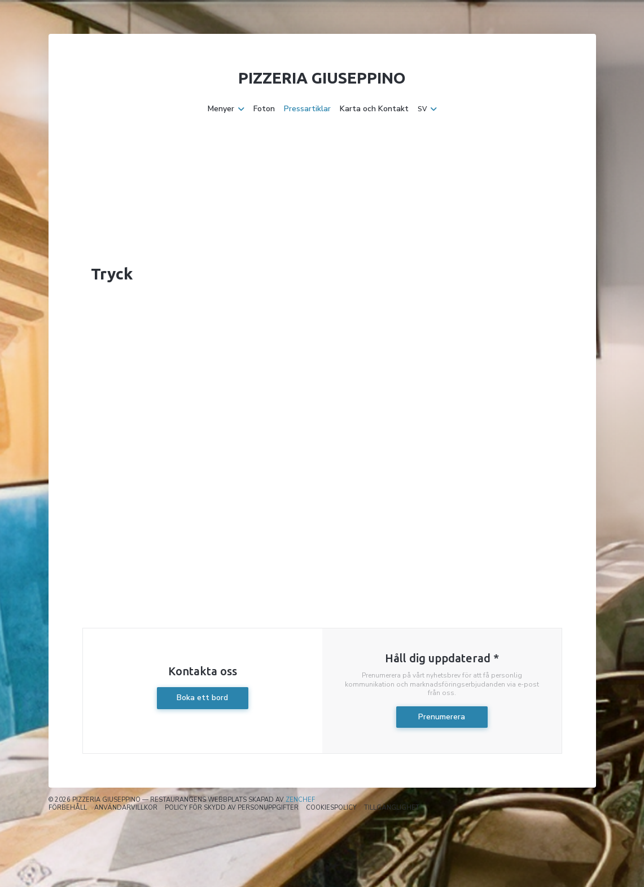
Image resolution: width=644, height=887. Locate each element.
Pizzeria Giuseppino (322, 77)
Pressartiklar (307, 109)
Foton (264, 109)
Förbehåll (68, 807)
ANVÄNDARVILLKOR (125, 807)
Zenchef (300, 800)
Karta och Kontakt (374, 109)
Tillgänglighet (391, 807)
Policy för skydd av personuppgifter (232, 807)
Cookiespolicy (331, 807)
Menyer (226, 109)
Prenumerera (441, 716)
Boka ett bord (202, 697)
